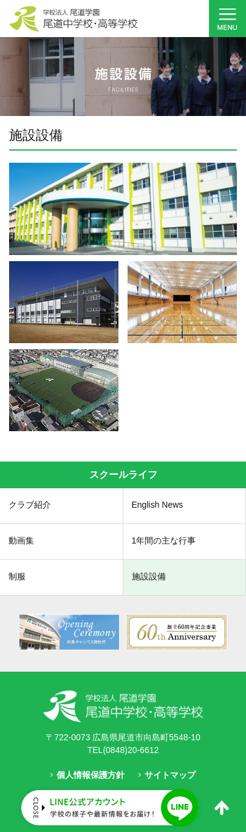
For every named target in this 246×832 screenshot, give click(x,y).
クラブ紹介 (30, 505)
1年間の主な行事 (164, 540)
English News (157, 505)
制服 (17, 576)
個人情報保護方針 (90, 775)
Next (236, 632)
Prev (10, 632)
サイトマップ (170, 775)
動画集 (21, 540)
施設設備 (149, 576)
